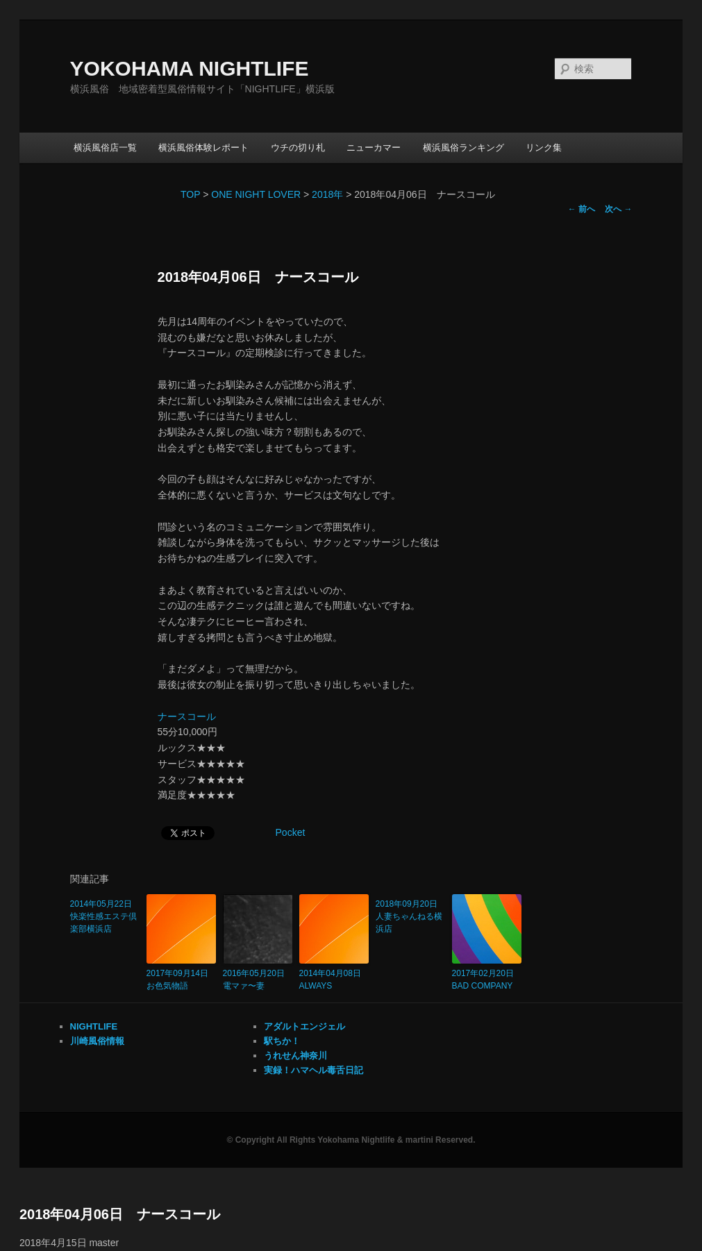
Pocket (291, 832)
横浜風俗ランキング (463, 147)
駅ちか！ (282, 1041)
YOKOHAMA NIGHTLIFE (189, 68)
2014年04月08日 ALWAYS (334, 979)
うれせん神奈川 (295, 1055)
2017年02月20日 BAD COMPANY (486, 979)
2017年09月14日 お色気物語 (181, 979)
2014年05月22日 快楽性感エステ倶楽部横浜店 (105, 916)
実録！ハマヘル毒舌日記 (313, 1070)
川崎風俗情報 (97, 1041)
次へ (618, 209)
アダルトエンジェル (304, 1026)
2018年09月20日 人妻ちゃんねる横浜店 (410, 916)
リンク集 (544, 147)
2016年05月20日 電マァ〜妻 (257, 979)
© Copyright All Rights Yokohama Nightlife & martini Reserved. (350, 1140)
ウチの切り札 (298, 147)
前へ (581, 209)
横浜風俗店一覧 (105, 147)
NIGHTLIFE (94, 1026)
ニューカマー (373, 147)
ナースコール (187, 716)
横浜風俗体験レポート (203, 147)
